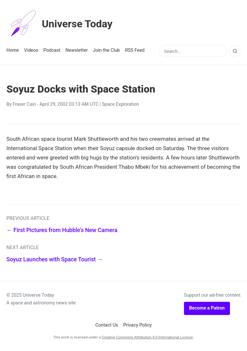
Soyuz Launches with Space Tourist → (54, 259)
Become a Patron (207, 308)
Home (12, 50)
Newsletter (77, 50)
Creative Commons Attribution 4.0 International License (147, 337)
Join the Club (106, 50)
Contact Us (106, 325)
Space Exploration (120, 104)
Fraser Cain (24, 104)
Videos (31, 50)
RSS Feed (135, 50)
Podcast (51, 50)
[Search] (235, 51)
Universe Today (59, 24)
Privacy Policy (137, 325)
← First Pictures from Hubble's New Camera (61, 230)
